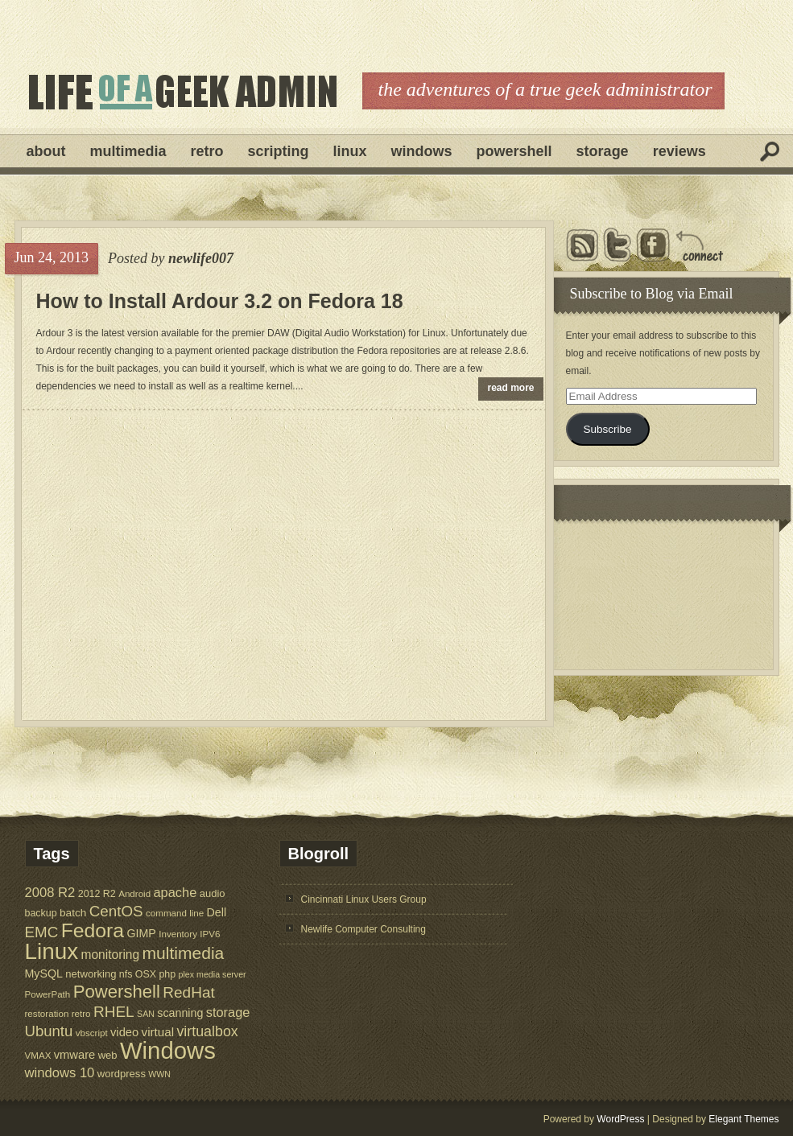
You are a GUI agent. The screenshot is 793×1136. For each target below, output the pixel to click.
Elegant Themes (743, 1119)
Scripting (278, 151)
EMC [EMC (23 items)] (42, 932)
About (46, 151)
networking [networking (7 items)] (90, 974)
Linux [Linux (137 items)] (52, 951)
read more (511, 387)
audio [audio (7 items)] (212, 893)
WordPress (620, 1119)
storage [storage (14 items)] (228, 1012)
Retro (207, 151)
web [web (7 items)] (108, 1055)
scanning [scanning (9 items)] (180, 1012)
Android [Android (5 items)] (134, 893)
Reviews (679, 151)
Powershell (514, 151)
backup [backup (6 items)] (41, 913)
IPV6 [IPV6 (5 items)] (210, 933)
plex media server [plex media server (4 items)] (212, 974)
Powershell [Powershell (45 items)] (116, 992)
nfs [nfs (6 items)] (126, 974)
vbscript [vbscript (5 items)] (92, 1032)
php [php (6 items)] (167, 974)
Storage (602, 151)
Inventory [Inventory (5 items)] (178, 933)
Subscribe (607, 429)
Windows (421, 151)
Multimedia (128, 151)
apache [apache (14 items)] (175, 892)
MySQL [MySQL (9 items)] (44, 973)
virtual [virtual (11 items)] (158, 1032)
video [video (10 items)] (124, 1032)
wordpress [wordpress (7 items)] (121, 1074)
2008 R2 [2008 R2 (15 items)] (50, 892)
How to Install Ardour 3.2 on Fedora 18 (219, 301)
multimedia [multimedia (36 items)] (183, 953)
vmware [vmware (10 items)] (75, 1054)
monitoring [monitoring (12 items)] (110, 954)
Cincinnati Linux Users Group (364, 899)
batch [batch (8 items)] (73, 913)
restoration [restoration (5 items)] (47, 1013)
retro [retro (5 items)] (81, 1013)
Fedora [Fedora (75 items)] (92, 930)
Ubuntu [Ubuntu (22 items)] (49, 1031)
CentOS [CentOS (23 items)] (116, 911)
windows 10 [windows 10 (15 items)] (60, 1072)
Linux (350, 151)
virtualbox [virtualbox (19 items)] (206, 1031)
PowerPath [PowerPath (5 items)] (48, 994)
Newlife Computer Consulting (363, 929)
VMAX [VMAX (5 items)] (38, 1055)
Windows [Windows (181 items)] (168, 1050)
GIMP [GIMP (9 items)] (140, 933)
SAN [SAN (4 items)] (146, 1014)
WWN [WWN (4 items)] (159, 1074)
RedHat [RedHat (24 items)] (189, 992)
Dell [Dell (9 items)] (217, 912)
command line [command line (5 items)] (175, 913)
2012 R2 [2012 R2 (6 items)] (97, 893)
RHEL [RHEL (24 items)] (113, 1011)
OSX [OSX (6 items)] (145, 974)
